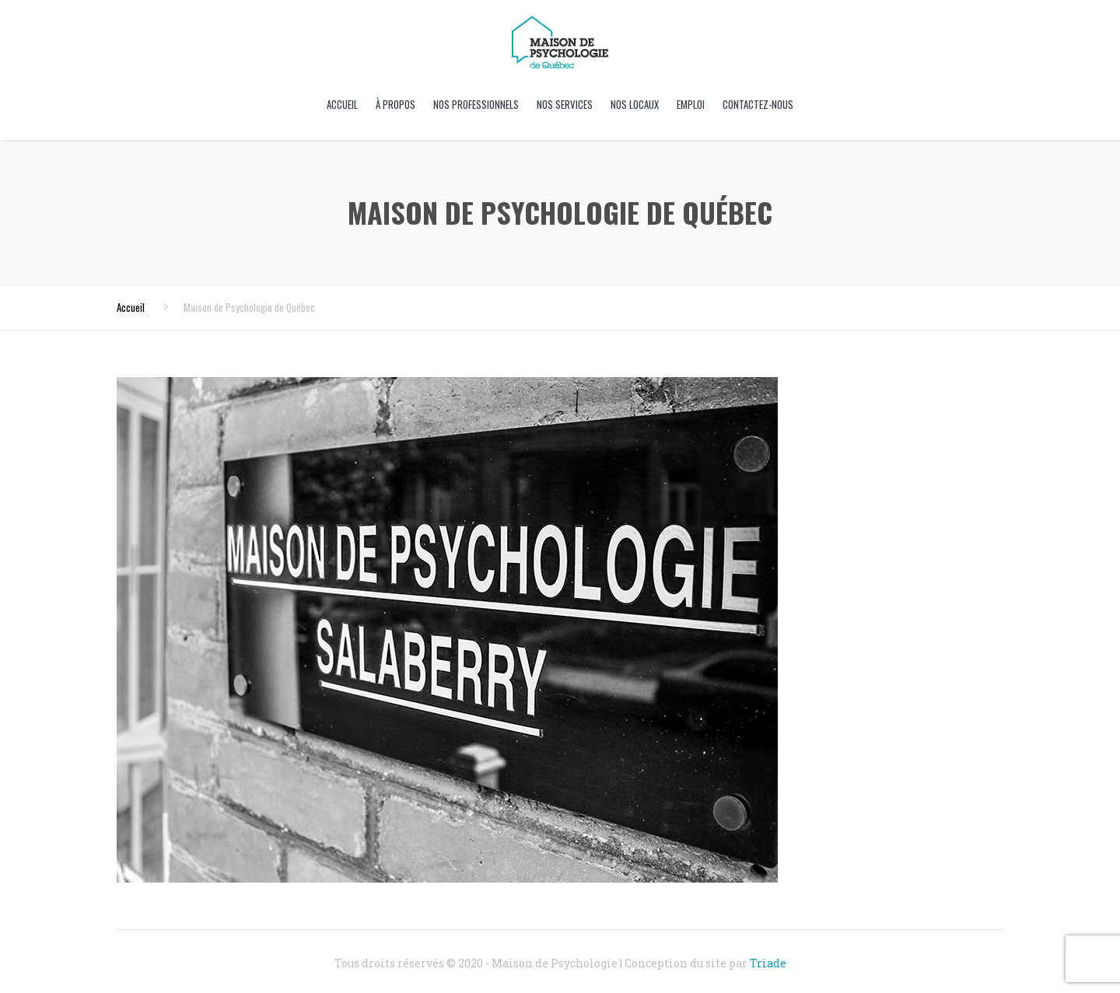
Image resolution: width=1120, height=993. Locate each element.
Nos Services (565, 104)
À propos (395, 104)
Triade (768, 963)
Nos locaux (635, 104)
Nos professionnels (476, 104)
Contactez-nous (758, 104)
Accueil (342, 104)
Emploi (691, 104)
